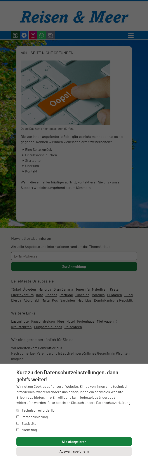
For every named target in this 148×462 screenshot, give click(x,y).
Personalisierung (32, 417)
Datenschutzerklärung (113, 402)
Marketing (26, 430)
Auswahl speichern (74, 451)
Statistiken (27, 423)
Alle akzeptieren (74, 441)
